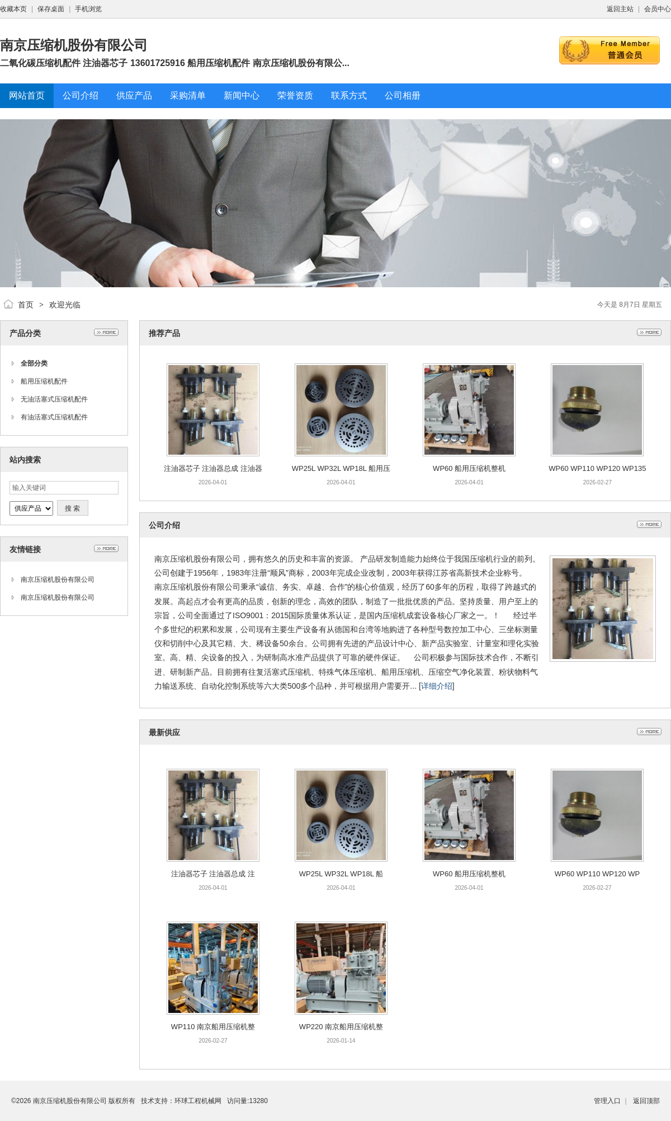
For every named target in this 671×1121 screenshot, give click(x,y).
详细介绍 (436, 685)
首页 (26, 304)
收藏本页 (13, 9)
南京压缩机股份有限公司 (57, 579)
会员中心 (657, 9)
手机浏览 (88, 9)
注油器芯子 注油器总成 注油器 (213, 468)
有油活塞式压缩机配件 (54, 417)
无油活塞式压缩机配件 (54, 399)
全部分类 (34, 363)
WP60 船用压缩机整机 (469, 468)
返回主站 (620, 9)
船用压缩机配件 (44, 381)
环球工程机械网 (197, 1101)
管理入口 (607, 1101)
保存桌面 (50, 9)
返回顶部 (646, 1101)
